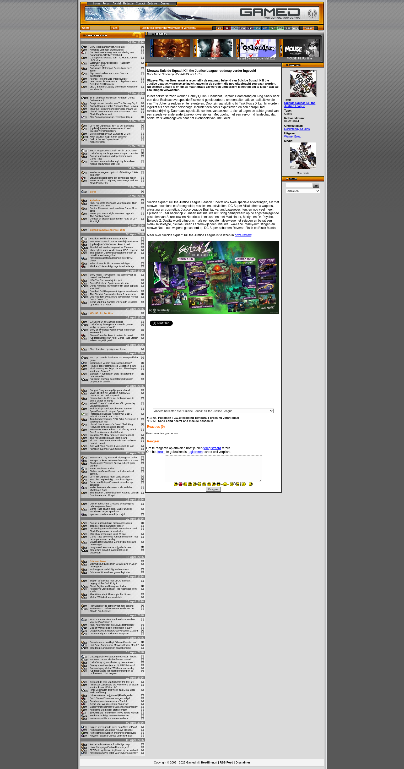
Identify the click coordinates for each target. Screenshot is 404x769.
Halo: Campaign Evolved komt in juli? (109, 747)
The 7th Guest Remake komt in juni (108, 438)
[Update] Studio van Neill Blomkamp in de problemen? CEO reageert (111, 672)
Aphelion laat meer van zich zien (107, 449)
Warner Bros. (292, 136)
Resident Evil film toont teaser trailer (109, 238)
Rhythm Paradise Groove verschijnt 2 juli (111, 735)
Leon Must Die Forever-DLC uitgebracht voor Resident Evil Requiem (113, 82)
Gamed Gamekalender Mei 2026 (107, 230)
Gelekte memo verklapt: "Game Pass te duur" (113, 642)
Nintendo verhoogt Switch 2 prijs (107, 49)
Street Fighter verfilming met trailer (108, 586)
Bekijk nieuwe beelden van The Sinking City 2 (114, 103)
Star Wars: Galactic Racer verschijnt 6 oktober (114, 241)
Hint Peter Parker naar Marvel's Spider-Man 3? (114, 645)
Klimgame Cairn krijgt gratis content (108, 709)
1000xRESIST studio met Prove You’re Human (114, 712)
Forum (106, 3)
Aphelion (95, 200)
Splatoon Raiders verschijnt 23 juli (108, 514)
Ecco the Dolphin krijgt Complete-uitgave (111, 479)
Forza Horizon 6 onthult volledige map (110, 744)
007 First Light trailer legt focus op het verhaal (114, 750)
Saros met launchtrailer (102, 468)
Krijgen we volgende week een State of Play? (113, 727)
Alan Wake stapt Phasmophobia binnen (110, 594)
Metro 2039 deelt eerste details (106, 597)
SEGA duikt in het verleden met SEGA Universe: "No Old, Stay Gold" (110, 394)
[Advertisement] (213, 368)
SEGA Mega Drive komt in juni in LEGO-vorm (113, 150)
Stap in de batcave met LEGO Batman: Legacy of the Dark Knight (110, 582)
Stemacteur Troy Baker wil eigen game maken (114, 457)
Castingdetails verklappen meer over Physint (113, 656)
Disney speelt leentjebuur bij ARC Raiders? (112, 665)
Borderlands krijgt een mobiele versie (109, 715)
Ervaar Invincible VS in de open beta (109, 718)
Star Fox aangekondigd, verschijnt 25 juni (111, 117)
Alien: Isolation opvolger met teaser (108, 349)
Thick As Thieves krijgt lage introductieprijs (112, 266)
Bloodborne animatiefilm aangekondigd (110, 648)
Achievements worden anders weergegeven (113, 733)
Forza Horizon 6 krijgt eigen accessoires (111, 523)
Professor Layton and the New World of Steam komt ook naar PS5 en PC (114, 686)
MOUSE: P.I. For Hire (101, 313)
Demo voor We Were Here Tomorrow (109, 704)
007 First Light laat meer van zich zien (110, 476)
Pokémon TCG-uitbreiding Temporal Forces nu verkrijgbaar (198, 417)
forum (161, 452)
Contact (140, 3)
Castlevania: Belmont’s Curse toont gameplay (114, 707)
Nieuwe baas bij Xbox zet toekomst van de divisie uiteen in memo (112, 399)
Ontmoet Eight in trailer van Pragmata (110, 633)
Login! (146, 27)
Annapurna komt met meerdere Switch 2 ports (114, 460)
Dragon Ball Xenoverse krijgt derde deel (111, 547)
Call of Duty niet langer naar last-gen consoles (114, 153)
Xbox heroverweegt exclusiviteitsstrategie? (112, 625)
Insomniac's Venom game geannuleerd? (111, 363)
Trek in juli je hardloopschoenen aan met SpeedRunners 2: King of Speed (111, 410)
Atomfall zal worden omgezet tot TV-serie (111, 247)
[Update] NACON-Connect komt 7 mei (110, 244)
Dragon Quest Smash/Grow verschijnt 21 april (114, 630)
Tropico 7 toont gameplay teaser (107, 526)
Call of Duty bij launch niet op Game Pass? (112, 662)
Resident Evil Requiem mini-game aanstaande (114, 291)
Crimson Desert (98, 561)
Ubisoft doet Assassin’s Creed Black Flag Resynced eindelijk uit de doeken (111, 425)
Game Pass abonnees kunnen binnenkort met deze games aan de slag (114, 538)
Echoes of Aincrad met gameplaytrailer (110, 572)
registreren (195, 452)
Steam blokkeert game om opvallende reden (113, 178)
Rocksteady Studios (297, 128)
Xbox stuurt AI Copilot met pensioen (108, 136)
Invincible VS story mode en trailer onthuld (112, 435)
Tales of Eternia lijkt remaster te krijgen (110, 263)
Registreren (158, 27)
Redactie (128, 3)
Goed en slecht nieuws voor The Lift (108, 701)
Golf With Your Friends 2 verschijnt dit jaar (112, 446)
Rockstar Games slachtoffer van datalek (111, 659)
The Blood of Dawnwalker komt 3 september (113, 294)
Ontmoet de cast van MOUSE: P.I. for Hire (112, 682)
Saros (93, 191)
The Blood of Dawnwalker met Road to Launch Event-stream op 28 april (114, 494)
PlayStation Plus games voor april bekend (112, 606)
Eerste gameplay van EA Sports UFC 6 (110, 134)
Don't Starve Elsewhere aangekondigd (110, 698)
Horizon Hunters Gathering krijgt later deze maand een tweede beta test (112, 162)
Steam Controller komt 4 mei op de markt (111, 335)
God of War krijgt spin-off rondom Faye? (111, 628)
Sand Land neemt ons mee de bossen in (185, 420)
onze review (243, 235)
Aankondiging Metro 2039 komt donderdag (112, 668)
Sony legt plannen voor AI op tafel (107, 47)
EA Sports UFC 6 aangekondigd (106, 322)
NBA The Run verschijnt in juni (106, 280)
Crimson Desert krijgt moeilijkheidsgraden (111, 695)
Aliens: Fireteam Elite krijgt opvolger (109, 79)
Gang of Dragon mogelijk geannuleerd (110, 390)
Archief (117, 3)
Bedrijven (152, 3)
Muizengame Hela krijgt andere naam (109, 569)
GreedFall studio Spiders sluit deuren (109, 283)
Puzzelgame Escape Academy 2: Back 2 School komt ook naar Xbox (111, 415)
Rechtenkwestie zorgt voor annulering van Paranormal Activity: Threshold (112, 53)
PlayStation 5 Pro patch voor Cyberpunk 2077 (114, 753)
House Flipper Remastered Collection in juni (113, 366)
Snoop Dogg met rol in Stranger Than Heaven (114, 106)
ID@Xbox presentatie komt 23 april (108, 534)
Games (165, 3)
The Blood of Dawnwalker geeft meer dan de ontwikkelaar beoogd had (113, 254)
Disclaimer (242, 762)
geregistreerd (211, 448)
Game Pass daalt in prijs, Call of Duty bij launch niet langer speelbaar (111, 510)
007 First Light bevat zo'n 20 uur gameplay (112, 125)
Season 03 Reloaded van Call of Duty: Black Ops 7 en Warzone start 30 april (113, 430)
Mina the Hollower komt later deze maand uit (113, 109)
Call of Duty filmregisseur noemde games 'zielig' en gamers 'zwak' (111, 325)
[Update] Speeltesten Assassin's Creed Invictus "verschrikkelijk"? (110, 129)
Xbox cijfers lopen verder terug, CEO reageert (114, 250)
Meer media (303, 173)
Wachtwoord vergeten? (182, 27)
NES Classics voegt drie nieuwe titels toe (111, 730)
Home (96, 3)
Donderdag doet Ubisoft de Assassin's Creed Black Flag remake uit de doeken (113, 529)
